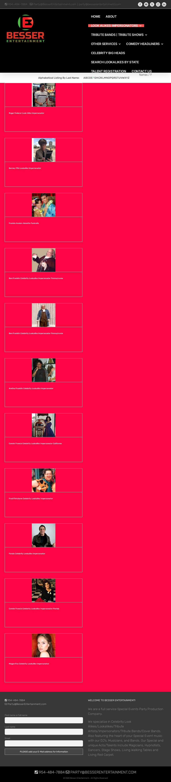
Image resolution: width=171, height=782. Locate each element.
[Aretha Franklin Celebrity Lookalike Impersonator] (43, 370)
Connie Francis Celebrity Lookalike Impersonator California (35, 443)
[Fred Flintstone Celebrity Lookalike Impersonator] (43, 480)
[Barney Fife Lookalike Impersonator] (43, 150)
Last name (10, 727)
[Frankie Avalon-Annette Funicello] (43, 205)
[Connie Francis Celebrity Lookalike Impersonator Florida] (43, 590)
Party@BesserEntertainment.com (53, 4)
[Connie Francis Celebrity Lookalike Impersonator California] (43, 425)
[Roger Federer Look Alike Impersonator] (43, 95)
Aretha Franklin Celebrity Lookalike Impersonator (31, 388)
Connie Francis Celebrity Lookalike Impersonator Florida (34, 609)
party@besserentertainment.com (100, 4)
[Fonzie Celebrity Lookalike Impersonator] (43, 535)
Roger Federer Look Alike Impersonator (26, 113)
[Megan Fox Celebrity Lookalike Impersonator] (43, 645)
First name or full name (16, 715)
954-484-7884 (16, 4)
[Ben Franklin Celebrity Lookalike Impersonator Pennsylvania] (43, 260)
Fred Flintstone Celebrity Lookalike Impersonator (31, 498)
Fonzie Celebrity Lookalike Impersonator (27, 553)
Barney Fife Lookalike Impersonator (25, 168)
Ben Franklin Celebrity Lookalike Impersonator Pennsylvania (36, 278)
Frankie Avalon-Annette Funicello (24, 223)
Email (7, 738)
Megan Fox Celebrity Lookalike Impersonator (29, 664)
